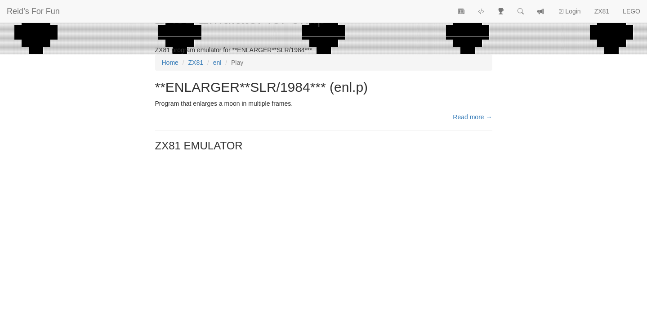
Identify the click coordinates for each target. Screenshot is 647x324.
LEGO (631, 11)
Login (568, 11)
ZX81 (601, 11)
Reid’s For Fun (33, 11)
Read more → (472, 117)
